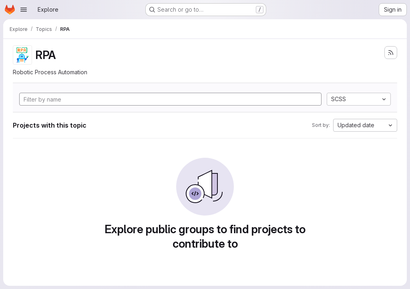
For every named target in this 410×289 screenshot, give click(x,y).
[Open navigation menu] (23, 9)
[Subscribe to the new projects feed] (390, 52)
